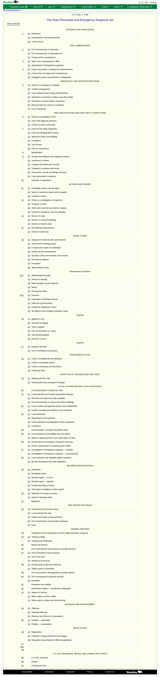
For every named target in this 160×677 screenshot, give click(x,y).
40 (22, 577)
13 (22, 216)
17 (22, 347)
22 (22, 406)
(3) (29, 42)
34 (22, 537)
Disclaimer (49, 672)
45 (22, 620)
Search (38, 6)
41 (22, 584)
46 (22, 632)
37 (22, 553)
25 (22, 434)
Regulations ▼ (68, 6)
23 (22, 414)
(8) (29, 267)
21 (22, 394)
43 (22, 592)
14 (22, 228)
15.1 (22, 275)
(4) (29, 97)
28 (22, 458)
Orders (105, 6)
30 (22, 493)
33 (22, 533)
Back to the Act (13, 24)
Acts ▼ (51, 6)
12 (22, 200)
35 (22, 545)
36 (22, 549)
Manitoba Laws (18, 6)
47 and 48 (21, 647)
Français (153, 2)
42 (22, 588)
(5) (29, 101)
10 (22, 180)
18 (22, 359)
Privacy (89, 672)
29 (22, 470)
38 (22, 565)
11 (22, 188)
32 (22, 509)
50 (22, 662)
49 (22, 658)
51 (22, 665)
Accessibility (27, 672)
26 (22, 442)
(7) (29, 109)
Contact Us (109, 672)
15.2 (22, 295)
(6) (29, 105)
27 (22, 450)
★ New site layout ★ (12, 10)
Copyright (70, 672)
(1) (29, 34)
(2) (29, 38)
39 (22, 573)
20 (22, 390)
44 (22, 608)
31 (22, 501)
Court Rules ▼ (88, 6)
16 (22, 319)
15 (22, 240)
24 (22, 430)
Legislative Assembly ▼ (140, 6)
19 (22, 378)
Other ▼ (118, 6)
